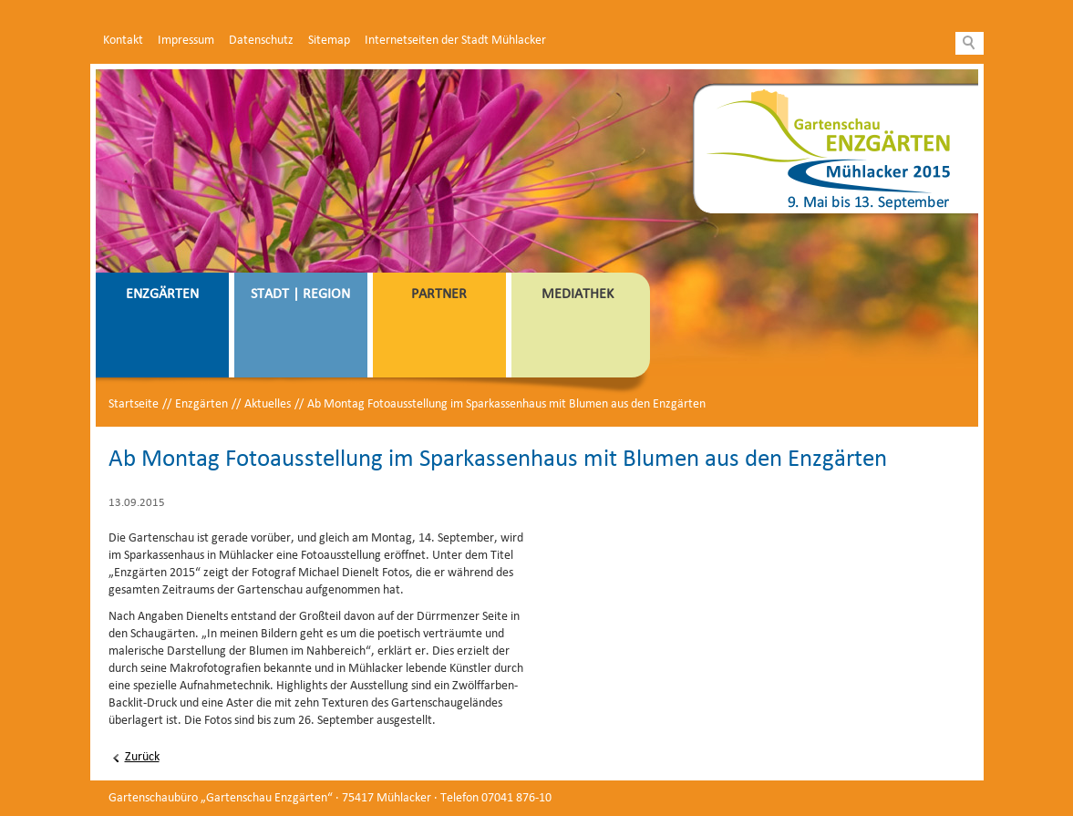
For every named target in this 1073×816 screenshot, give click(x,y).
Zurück (142, 757)
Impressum (186, 40)
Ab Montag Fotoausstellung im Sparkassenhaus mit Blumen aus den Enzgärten (506, 404)
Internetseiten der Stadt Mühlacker (455, 40)
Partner (439, 294)
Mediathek (578, 294)
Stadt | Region (300, 294)
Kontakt (123, 40)
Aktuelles (267, 404)
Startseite (133, 404)
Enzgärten (162, 294)
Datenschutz (261, 40)
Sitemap (329, 40)
